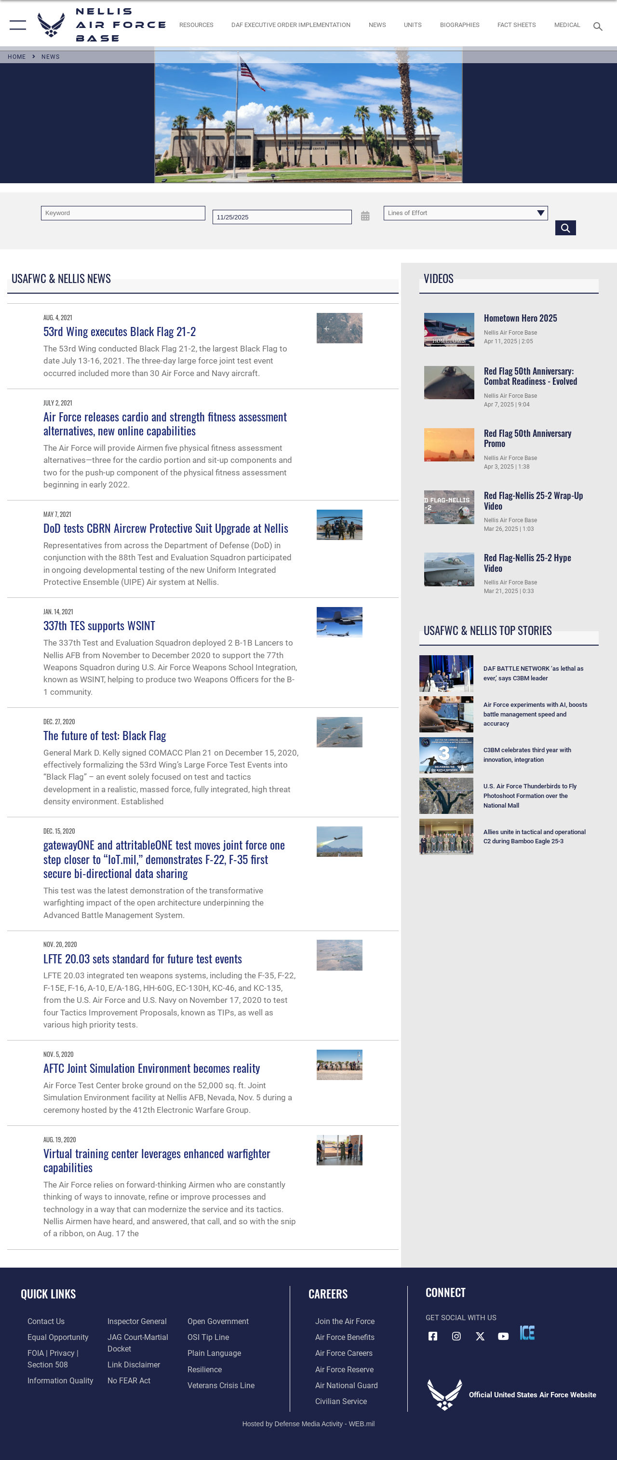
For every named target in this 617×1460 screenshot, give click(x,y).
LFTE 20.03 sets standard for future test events (142, 958)
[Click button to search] (565, 227)
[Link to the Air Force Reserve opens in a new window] (336, 1367)
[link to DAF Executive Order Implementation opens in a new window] (291, 25)
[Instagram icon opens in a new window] (456, 1335)
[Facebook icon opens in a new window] (433, 1335)
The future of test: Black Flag (104, 735)
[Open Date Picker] (366, 216)
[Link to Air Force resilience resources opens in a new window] (206, 1367)
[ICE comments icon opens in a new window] (527, 1332)
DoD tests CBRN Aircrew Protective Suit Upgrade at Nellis (165, 527)
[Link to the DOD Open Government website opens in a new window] (218, 1321)
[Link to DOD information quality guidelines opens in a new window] (51, 1378)
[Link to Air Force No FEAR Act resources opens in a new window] (126, 1378)
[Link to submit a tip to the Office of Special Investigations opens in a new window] (208, 1336)
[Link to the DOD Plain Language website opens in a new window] (213, 1352)
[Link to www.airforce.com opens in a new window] (337, 1321)
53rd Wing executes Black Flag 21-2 (119, 330)
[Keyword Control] (123, 213)
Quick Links (48, 1294)
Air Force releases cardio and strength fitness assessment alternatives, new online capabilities (165, 423)
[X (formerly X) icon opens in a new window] (480, 1335)
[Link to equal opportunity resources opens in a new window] (49, 1336)
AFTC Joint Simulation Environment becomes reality (151, 1067)
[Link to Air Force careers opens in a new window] (336, 1352)
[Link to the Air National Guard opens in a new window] (338, 1383)
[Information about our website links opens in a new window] (130, 1362)
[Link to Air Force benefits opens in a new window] (337, 1336)
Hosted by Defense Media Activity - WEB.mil (308, 1420)
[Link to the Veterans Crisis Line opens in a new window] (222, 1383)
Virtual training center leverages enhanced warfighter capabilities (156, 1160)
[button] (15, 25)
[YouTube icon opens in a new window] (503, 1335)
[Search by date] (282, 217)
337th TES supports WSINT (99, 625)
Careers (328, 1294)
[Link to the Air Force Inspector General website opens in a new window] (133, 1321)
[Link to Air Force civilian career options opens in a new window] (333, 1398)
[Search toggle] (599, 25)
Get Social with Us (461, 1317)
